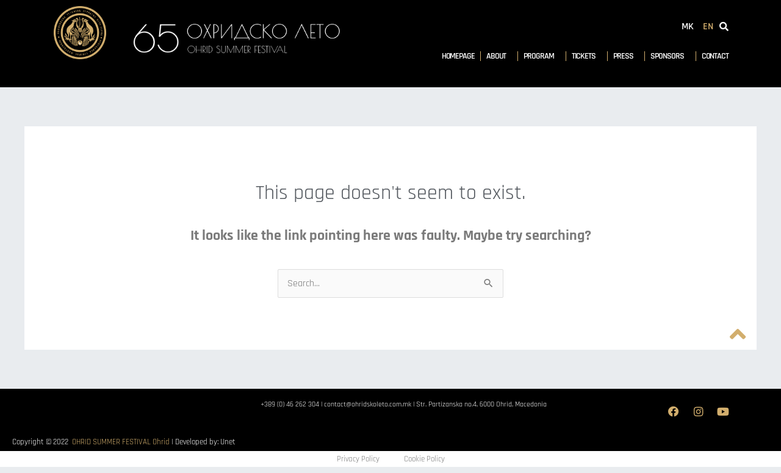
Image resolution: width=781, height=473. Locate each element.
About (499, 56)
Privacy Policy (358, 459)
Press (626, 56)
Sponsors (669, 56)
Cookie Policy (424, 459)
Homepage (458, 56)
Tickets (587, 56)
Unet (228, 442)
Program (542, 56)
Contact (715, 56)
